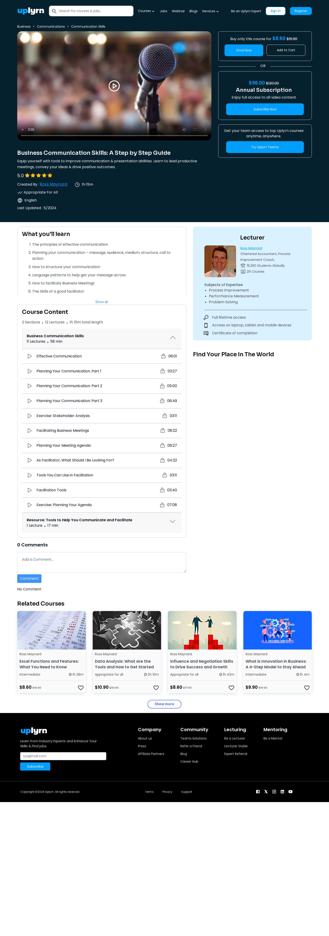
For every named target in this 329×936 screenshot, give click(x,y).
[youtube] (290, 791)
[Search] (96, 11)
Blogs (193, 11)
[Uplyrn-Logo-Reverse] (30, 11)
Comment (29, 578)
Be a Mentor (273, 738)
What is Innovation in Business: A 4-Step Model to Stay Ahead (276, 664)
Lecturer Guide (236, 746)
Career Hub (189, 761)
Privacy (167, 792)
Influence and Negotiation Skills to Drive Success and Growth (201, 664)
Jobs (163, 11)
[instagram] (274, 791)
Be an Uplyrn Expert (246, 11)
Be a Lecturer (234, 738)
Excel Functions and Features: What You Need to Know (49, 664)
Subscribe (35, 766)
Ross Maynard (53, 184)
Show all (101, 302)
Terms (149, 792)
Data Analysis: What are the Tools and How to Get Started (124, 664)
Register (301, 11)
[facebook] (258, 791)
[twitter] (266, 791)
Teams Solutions (193, 738)
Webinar (178, 11)
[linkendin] (282, 791)
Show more (164, 704)
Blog (183, 754)
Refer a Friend (191, 746)
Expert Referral (235, 754)
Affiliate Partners (151, 754)
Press (142, 746)
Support (186, 792)
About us (145, 738)
